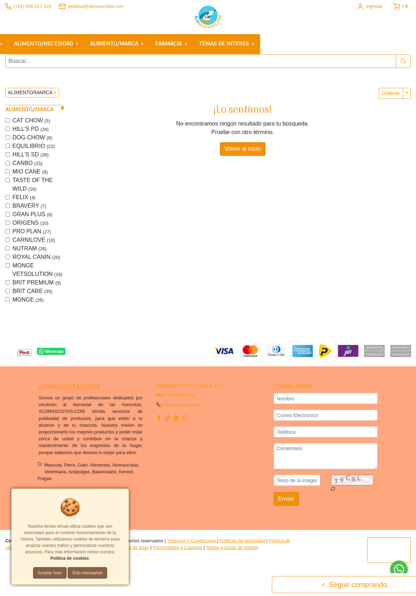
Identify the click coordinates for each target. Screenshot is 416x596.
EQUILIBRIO (33, 148)
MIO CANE (30, 174)
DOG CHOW (32, 140)
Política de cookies (69, 558)
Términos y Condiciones (192, 543)
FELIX (24, 200)
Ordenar (391, 96)
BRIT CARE (32, 294)
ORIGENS (30, 225)
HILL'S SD (30, 157)
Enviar (286, 502)
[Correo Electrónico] (326, 417)
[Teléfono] (326, 434)
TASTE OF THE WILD (32, 187)
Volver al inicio (243, 151)
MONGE (28, 302)
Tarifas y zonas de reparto (232, 550)
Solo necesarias (87, 572)
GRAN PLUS (32, 217)
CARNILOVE (33, 242)
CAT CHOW (31, 123)
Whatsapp (51, 354)
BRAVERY (29, 208)
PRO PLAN (31, 234)
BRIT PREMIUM (36, 285)
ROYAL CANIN (36, 259)
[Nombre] (326, 400)
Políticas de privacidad (242, 543)
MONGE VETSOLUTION (37, 272)
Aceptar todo (50, 572)
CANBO (27, 166)
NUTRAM (29, 251)
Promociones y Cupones (177, 550)
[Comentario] (326, 459)
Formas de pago (132, 550)
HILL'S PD (30, 131)
